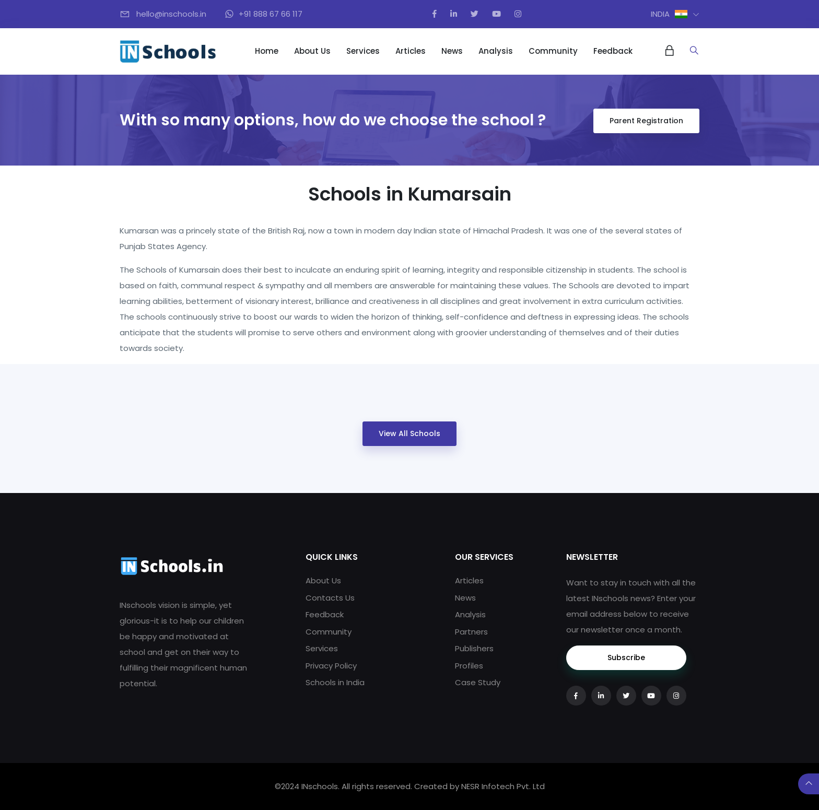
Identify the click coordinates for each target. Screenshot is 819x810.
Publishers (474, 648)
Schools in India (335, 682)
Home (266, 50)
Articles (410, 50)
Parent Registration (646, 120)
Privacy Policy (331, 665)
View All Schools (409, 433)
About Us (312, 50)
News (452, 50)
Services (363, 50)
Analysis (495, 50)
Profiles (469, 665)
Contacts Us (330, 597)
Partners (471, 631)
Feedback (613, 50)
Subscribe (626, 657)
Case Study (477, 682)
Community (553, 50)
